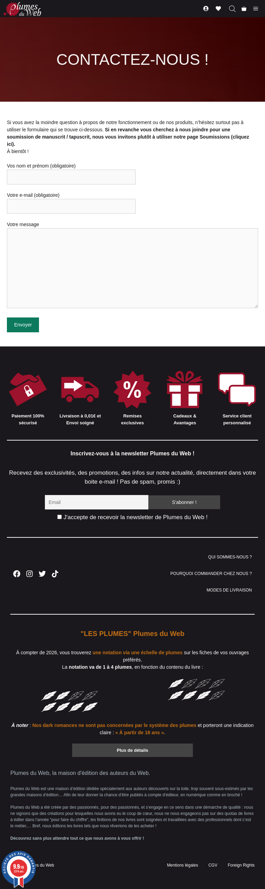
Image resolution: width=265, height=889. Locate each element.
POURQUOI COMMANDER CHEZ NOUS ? (211, 573)
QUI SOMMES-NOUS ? (230, 557)
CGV (212, 865)
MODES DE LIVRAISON (229, 590)
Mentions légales (182, 865)
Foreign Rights (241, 865)
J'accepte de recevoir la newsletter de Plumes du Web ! (132, 517)
